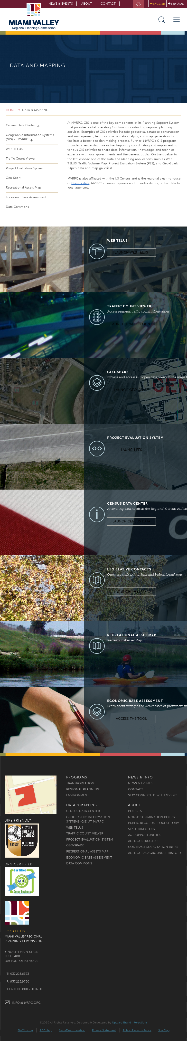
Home (10, 110)
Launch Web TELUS (131, 252)
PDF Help (46, 1030)
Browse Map (131, 653)
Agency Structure (143, 841)
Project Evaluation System (24, 168)
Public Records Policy (137, 1030)
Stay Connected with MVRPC (152, 795)
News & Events (140, 783)
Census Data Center (21, 125)
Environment (77, 795)
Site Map (163, 1030)
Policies (135, 811)
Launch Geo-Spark (131, 390)
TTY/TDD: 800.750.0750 (24, 989)
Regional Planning (82, 789)
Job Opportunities (144, 835)
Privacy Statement (104, 1030)
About (86, 3)
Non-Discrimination (72, 1030)
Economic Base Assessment (26, 197)
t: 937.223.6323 (18, 973)
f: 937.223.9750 (18, 981)
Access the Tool (131, 719)
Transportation (80, 783)
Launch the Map (131, 591)
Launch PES (131, 450)
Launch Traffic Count (131, 324)
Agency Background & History (154, 853)
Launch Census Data (131, 521)
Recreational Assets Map (23, 187)
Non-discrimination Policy (151, 817)
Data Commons (17, 206)
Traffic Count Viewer (21, 158)
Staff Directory (141, 829)
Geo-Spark (13, 178)
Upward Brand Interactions (129, 1022)
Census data (80, 183)
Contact (108, 3)
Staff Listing (25, 1030)
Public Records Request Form (153, 823)
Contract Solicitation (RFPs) (153, 847)
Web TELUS (14, 149)
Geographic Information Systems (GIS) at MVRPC (30, 137)
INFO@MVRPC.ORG (23, 1002)
